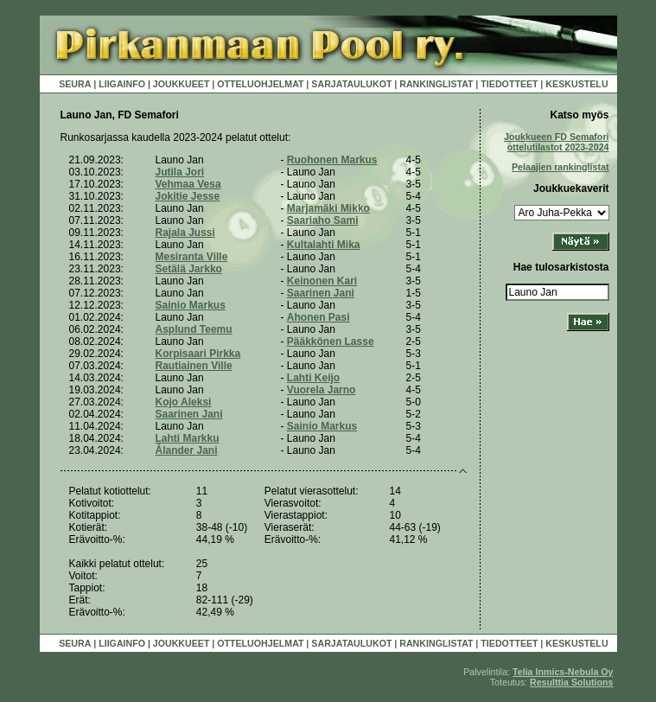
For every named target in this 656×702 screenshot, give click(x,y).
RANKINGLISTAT (436, 84)
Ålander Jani (187, 450)
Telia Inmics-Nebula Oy (563, 672)
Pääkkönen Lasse (330, 341)
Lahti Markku (188, 438)
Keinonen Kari (322, 281)
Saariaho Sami (323, 220)
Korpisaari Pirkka (198, 354)
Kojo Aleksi (184, 402)
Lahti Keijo (313, 378)
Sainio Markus (191, 305)
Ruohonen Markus (332, 160)
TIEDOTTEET (509, 84)
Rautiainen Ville (194, 366)
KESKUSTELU (576, 84)
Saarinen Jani (320, 293)
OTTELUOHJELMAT (260, 84)
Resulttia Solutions (572, 682)
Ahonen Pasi (318, 317)
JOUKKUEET (181, 84)
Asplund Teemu (194, 329)
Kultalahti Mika (323, 245)
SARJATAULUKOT (351, 84)
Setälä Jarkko (189, 269)
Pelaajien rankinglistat (560, 167)
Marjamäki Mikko (328, 208)
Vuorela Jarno (321, 390)
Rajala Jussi (185, 233)
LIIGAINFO (122, 84)
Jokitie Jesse (188, 196)
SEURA (75, 84)
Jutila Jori (180, 172)
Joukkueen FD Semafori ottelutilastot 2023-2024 (556, 141)
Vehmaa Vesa (188, 184)
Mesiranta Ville (192, 257)
